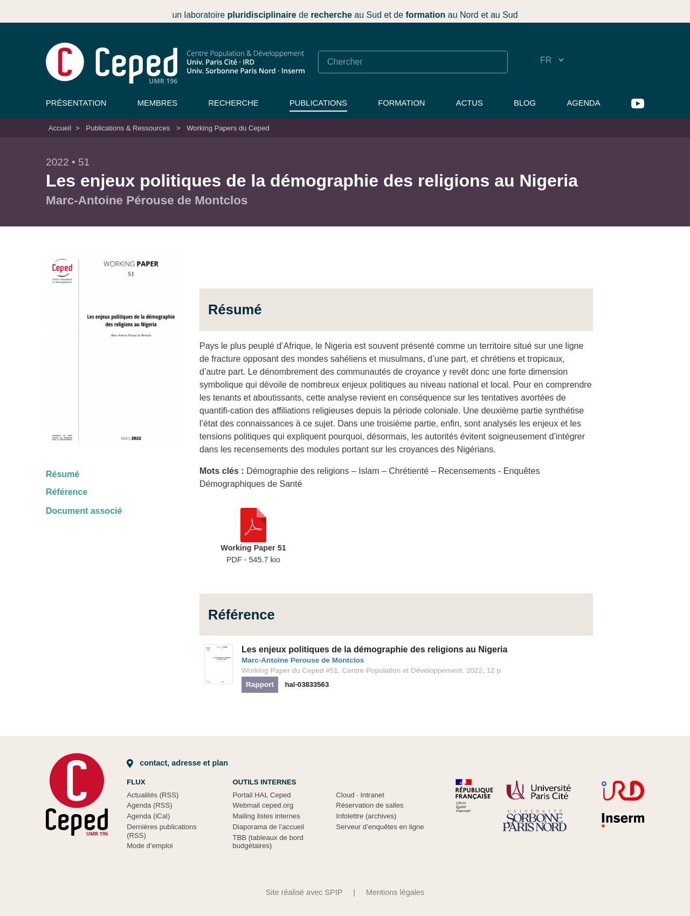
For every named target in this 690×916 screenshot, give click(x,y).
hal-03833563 (307, 684)
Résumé (62, 474)
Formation (401, 103)
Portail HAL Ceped (262, 795)
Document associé (84, 510)
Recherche (233, 103)
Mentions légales (395, 892)
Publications (318, 103)
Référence (66, 492)
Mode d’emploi (149, 846)
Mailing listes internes (266, 816)
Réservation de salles (369, 805)
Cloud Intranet (360, 795)
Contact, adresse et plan (177, 763)
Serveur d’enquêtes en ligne (380, 827)
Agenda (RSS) (149, 805)
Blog (525, 103)
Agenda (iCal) (148, 816)
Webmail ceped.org (263, 805)
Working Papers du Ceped (228, 128)
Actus (469, 103)
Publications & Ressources (128, 128)
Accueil (60, 128)
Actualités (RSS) (152, 795)
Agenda (583, 103)
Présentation (76, 103)
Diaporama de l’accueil (269, 827)
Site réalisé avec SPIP (304, 892)
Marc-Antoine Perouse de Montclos (303, 660)
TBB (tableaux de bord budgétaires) (268, 842)
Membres (157, 103)
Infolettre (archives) (366, 816)
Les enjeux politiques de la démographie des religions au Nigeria (374, 649)
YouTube (637, 104)
